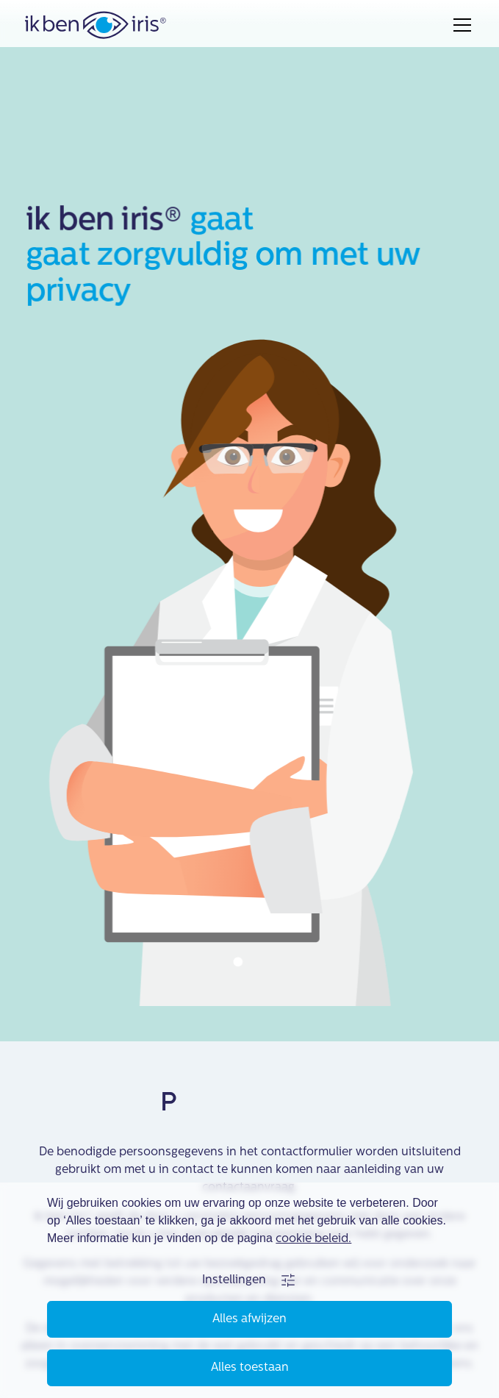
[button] (249, 1280)
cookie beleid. (313, 1239)
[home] (95, 25)
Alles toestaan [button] (250, 1368)
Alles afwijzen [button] (249, 1319)
